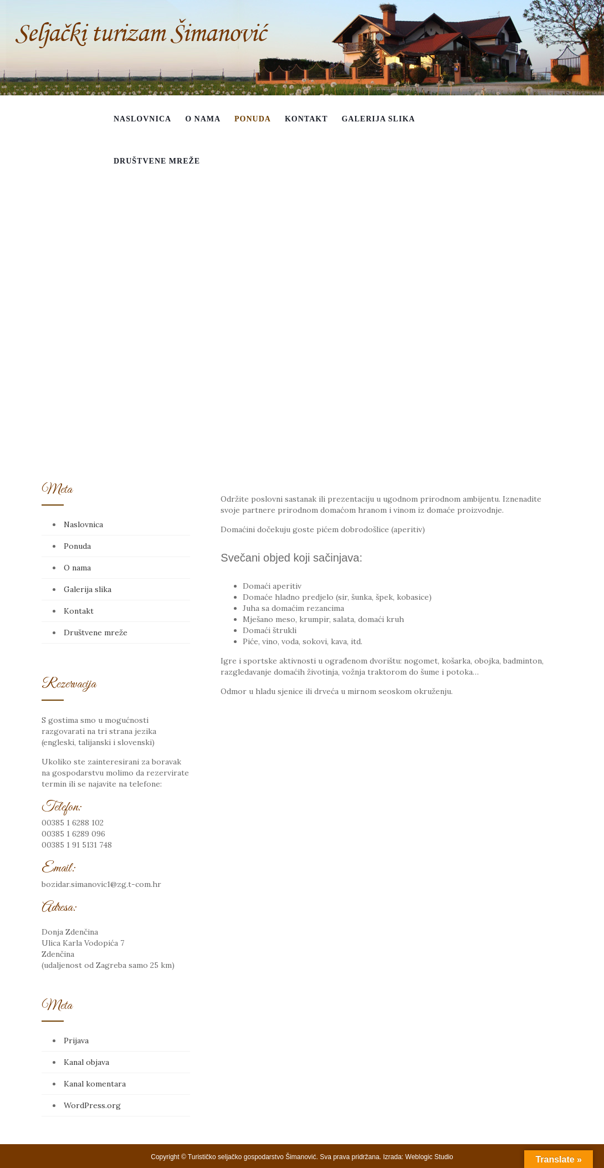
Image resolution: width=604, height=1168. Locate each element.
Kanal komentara (95, 1084)
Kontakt (306, 119)
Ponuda (252, 119)
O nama (203, 119)
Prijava (76, 1040)
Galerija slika (378, 119)
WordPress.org (92, 1105)
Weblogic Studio (429, 1157)
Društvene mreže (157, 161)
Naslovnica (142, 119)
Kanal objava (86, 1062)
